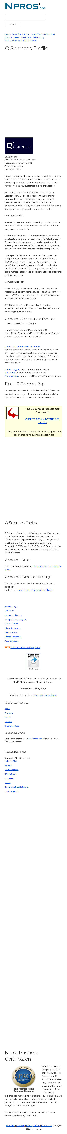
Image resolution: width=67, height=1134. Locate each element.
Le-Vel (7, 782)
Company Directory (13, 615)
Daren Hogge (12, 369)
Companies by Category (15, 619)
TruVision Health (12, 791)
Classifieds (26, 37)
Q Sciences (33, 40)
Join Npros (9, 611)
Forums (8, 37)
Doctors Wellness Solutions (16, 787)
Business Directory (20, 40)
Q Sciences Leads (35, 739)
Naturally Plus (11, 761)
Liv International (11, 769)
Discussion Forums (13, 628)
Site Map (20, 1125)
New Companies (20, 34)
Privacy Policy (33, 1125)
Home (8, 34)
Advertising (38, 37)
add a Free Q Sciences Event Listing (36, 590)
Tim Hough (10, 373)
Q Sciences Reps (12, 726)
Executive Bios (11, 632)
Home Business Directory (43, 34)
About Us (10, 1125)
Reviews (8, 722)
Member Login (11, 606)
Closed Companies (13, 637)
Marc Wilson (11, 376)
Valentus (8, 765)
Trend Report (50, 695)
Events (7, 717)
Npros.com (9, 40)
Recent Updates (11, 641)
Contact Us (46, 1125)
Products (9, 713)
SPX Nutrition (10, 774)
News (16, 37)
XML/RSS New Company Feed (25, 647)
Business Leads (11, 624)
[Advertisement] (41, 95)
